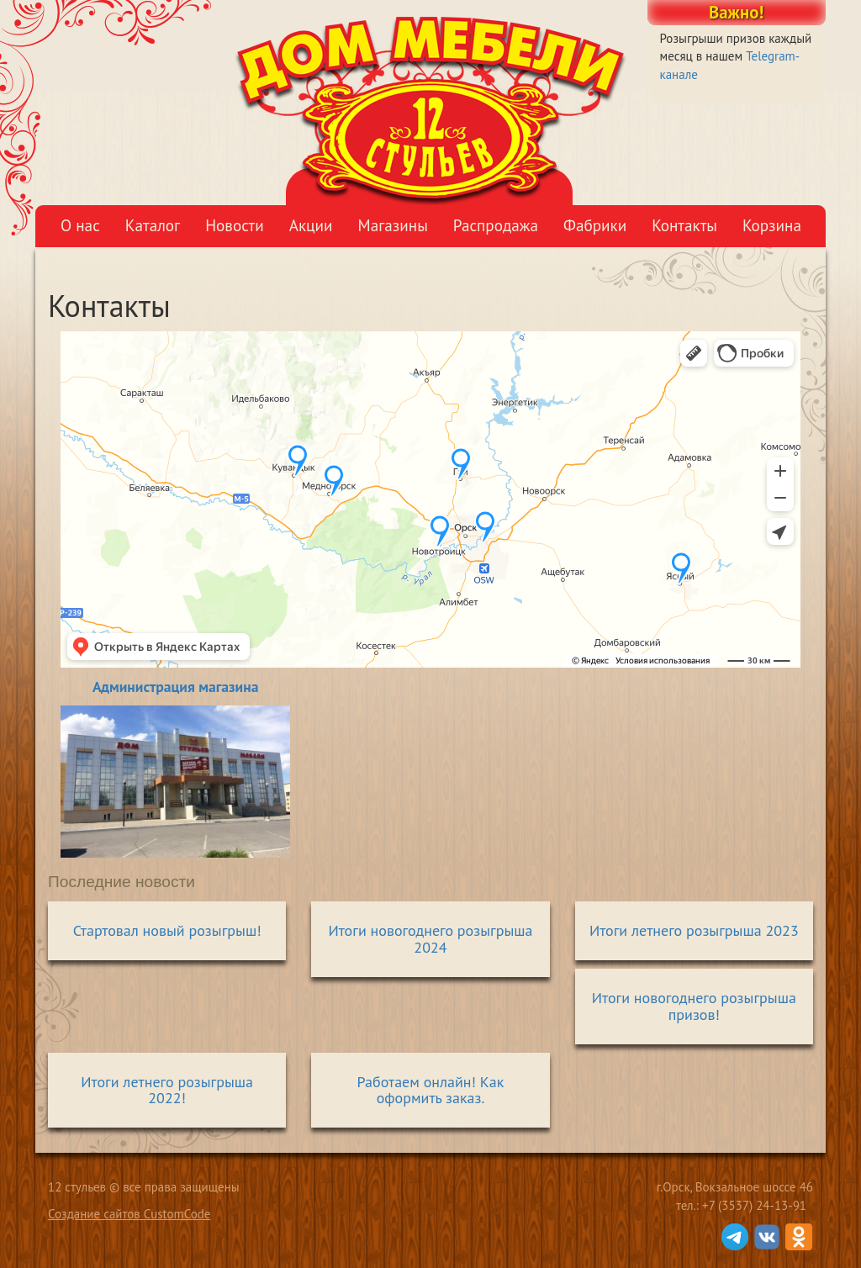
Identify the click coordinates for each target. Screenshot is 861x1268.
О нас (80, 224)
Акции (311, 224)
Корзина (771, 224)
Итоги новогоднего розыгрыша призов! (694, 1006)
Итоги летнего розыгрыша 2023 (694, 930)
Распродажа (495, 224)
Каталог (152, 224)
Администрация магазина (175, 686)
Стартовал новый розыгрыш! (167, 930)
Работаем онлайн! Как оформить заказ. (430, 1090)
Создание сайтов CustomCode (129, 1214)
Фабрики (594, 224)
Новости (234, 224)
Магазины (393, 224)
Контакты (684, 224)
